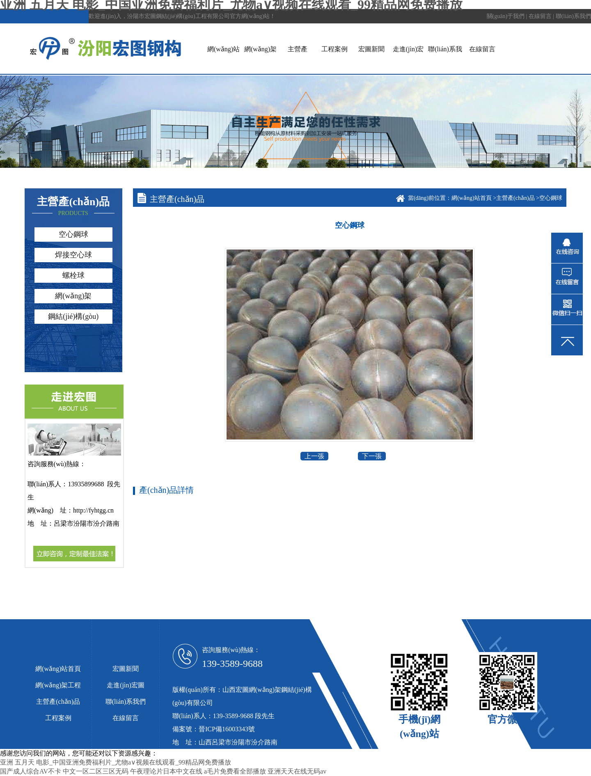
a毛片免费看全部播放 (235, 771)
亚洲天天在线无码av (297, 771)
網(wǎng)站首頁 (472, 198)
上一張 (314, 456)
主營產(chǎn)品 (516, 198)
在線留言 (540, 16)
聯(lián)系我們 (573, 16)
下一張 (372, 456)
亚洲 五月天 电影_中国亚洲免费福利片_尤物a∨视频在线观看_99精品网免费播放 (115, 762)
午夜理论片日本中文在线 (166, 771)
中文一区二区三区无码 (95, 771)
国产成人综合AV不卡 (30, 771)
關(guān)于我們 (506, 16)
